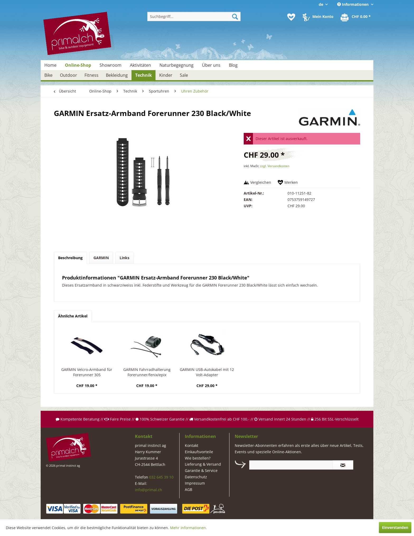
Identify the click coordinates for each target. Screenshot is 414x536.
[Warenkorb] (355, 17)
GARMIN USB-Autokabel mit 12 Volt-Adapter (207, 372)
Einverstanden (395, 527)
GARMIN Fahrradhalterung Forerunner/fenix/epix (147, 372)
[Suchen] (235, 16)
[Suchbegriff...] (194, 16)
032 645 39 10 (161, 477)
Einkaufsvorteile (199, 451)
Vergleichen (260, 182)
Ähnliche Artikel (72, 315)
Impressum (195, 483)
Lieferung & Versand (203, 464)
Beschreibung (70, 257)
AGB (188, 489)
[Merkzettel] (291, 17)
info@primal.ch (148, 489)
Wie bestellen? (197, 458)
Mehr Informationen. (188, 527)
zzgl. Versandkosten (274, 166)
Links (124, 257)
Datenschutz (196, 476)
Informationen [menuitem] (353, 4)
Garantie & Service (201, 470)
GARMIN (101, 257)
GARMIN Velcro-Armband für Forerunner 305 (86, 372)
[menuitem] (194, 16)
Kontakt (191, 445)
